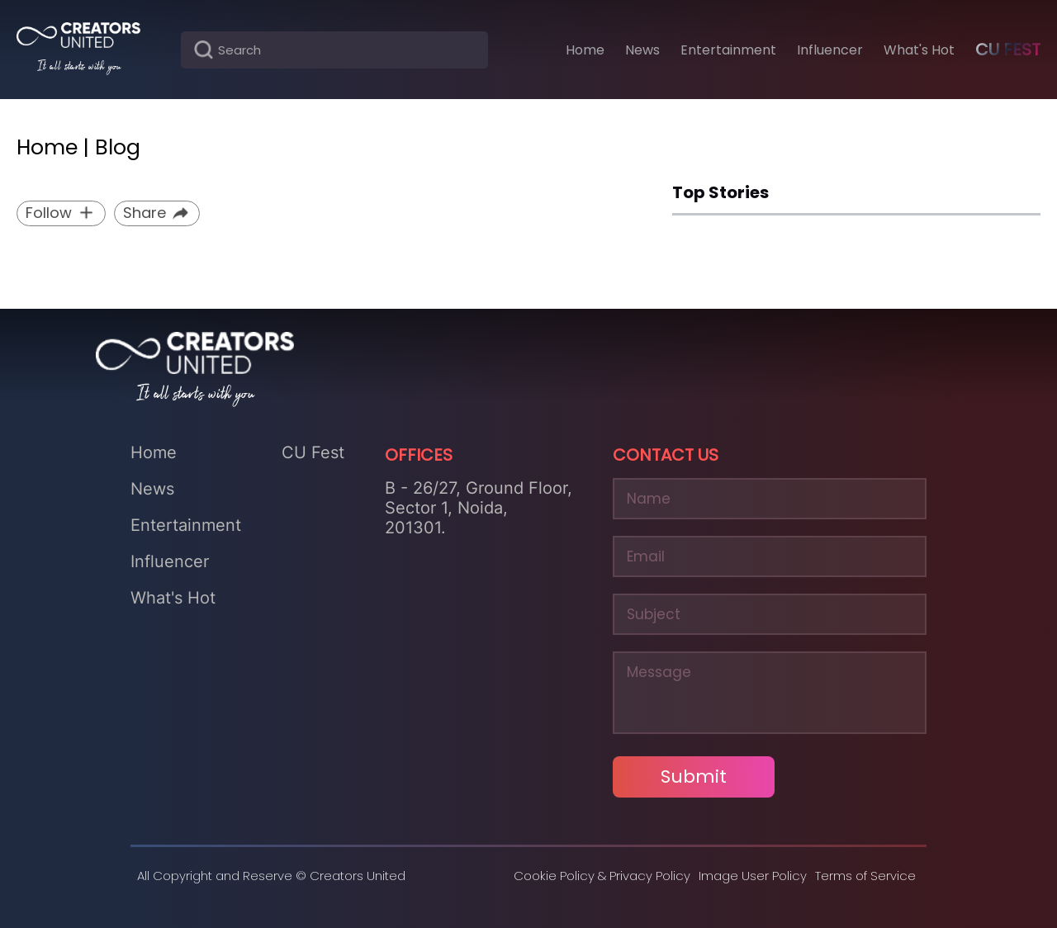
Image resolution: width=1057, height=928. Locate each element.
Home (153, 452)
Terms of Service (865, 875)
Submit (694, 776)
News (152, 489)
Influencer (169, 561)
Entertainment (185, 525)
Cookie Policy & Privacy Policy (602, 875)
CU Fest (1007, 49)
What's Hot (173, 598)
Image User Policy (753, 875)
